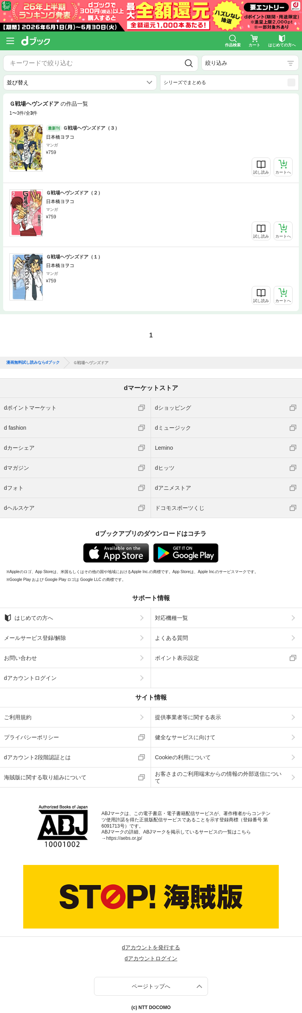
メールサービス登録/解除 (35, 633)
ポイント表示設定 (177, 653)
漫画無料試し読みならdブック (33, 359)
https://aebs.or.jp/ (124, 834)
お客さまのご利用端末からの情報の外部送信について (218, 773)
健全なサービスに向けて (185, 733)
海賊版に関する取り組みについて (45, 773)
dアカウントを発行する (151, 943)
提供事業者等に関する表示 (188, 713)
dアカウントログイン (30, 673)
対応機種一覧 (171, 613)
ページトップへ (151, 982)
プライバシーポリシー (31, 733)
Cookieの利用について (183, 753)
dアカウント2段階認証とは (37, 753)
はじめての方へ (28, 613)
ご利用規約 (17, 713)
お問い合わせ (20, 653)
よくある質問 (171, 633)
